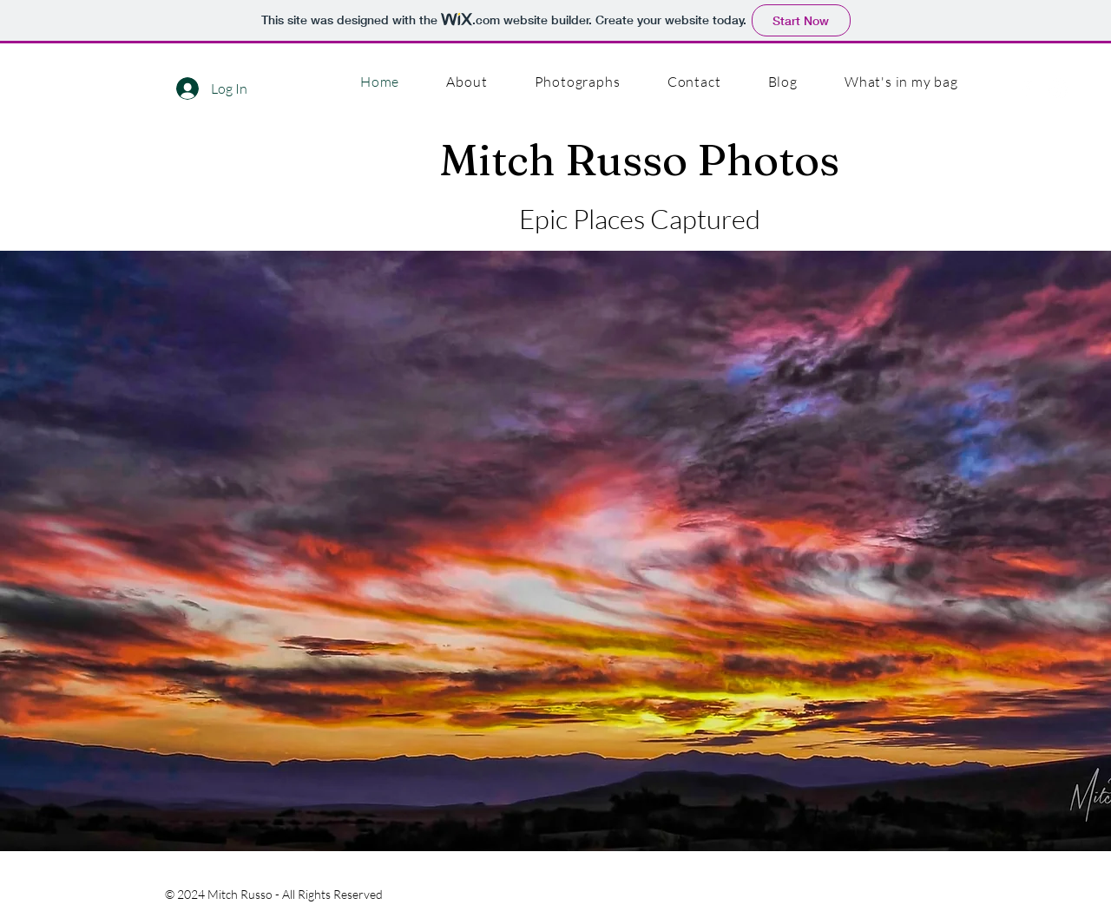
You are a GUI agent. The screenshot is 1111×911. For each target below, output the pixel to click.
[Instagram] (1058, 89)
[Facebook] (1026, 89)
